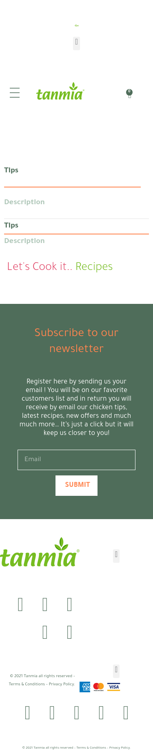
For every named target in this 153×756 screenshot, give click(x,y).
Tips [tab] (11, 171)
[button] (76, 43)
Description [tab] (24, 203)
